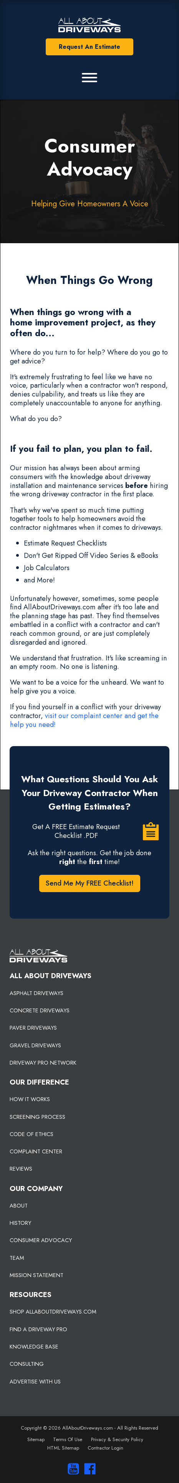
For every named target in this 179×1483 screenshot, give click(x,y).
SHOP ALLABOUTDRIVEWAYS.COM (53, 1311)
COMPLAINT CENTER (36, 1151)
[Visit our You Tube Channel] (71, 1468)
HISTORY (20, 1223)
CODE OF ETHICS (31, 1134)
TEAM (17, 1258)
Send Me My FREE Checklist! (90, 883)
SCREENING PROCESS (37, 1117)
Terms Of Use (67, 1439)
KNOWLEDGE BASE (34, 1346)
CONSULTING (27, 1364)
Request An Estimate (89, 46)
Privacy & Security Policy (117, 1439)
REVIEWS (21, 1169)
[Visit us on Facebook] (88, 1468)
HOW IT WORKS (30, 1099)
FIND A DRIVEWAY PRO (38, 1329)
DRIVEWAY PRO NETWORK (43, 1063)
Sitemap (36, 1439)
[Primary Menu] (89, 77)
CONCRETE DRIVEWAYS (40, 1010)
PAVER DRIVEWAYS (33, 1028)
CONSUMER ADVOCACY (41, 1240)
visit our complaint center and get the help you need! (84, 720)
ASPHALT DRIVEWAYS (36, 993)
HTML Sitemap (63, 1447)
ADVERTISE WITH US (35, 1381)
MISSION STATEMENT (36, 1275)
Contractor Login (105, 1447)
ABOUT (19, 1205)
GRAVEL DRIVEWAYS (35, 1045)
